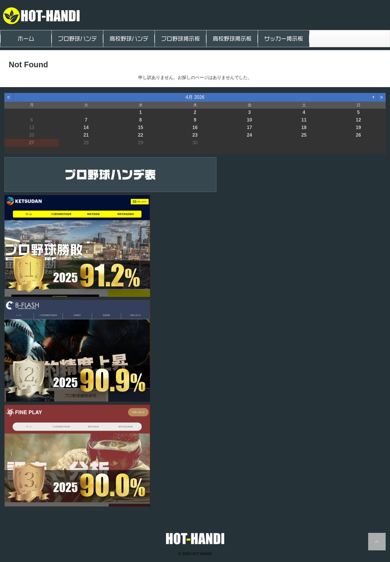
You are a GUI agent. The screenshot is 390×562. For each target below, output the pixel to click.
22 (140, 135)
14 (86, 127)
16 (195, 127)
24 (249, 135)
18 (304, 127)
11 (304, 119)
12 (358, 119)
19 (358, 127)
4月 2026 (195, 97)
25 (304, 135)
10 (249, 119)
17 (249, 127)
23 (195, 135)
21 (86, 135)
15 (140, 127)
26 (358, 135)
